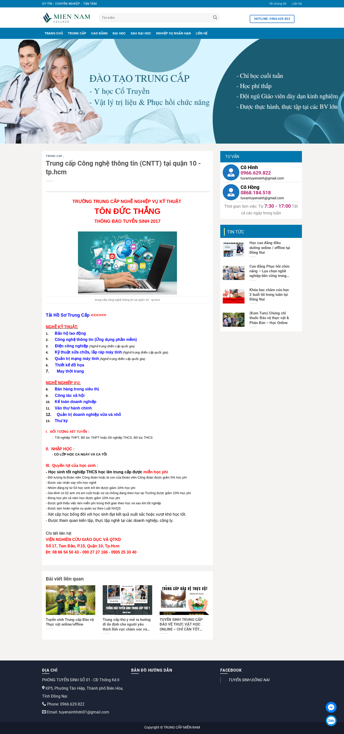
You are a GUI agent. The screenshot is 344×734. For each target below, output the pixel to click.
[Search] (215, 18)
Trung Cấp (77, 33)
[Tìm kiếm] (159, 18)
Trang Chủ (54, 33)
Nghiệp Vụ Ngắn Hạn (173, 33)
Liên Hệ (202, 33)
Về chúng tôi (277, 3)
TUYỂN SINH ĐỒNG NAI (248, 680)
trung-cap (54, 156)
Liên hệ (297, 3)
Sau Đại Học (141, 33)
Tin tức (235, 231)
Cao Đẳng (99, 33)
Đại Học (119, 33)
